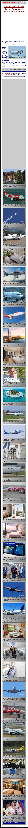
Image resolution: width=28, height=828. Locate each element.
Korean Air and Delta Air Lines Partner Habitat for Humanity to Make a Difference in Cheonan (14, 671)
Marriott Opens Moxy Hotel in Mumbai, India (14, 356)
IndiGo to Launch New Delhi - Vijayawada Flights (14, 433)
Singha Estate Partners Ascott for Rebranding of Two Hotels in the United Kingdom (14, 789)
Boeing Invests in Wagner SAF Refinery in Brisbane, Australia (14, 572)
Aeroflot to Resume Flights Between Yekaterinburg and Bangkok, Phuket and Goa (14, 591)
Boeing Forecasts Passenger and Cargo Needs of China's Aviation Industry (14, 217)
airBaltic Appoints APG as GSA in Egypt (14, 651)
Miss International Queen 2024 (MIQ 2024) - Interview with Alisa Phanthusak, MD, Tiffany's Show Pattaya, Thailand (14, 810)
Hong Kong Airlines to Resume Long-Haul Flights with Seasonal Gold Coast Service (14, 317)
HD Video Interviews (14, 73)
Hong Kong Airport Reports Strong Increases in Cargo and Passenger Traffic (14, 452)
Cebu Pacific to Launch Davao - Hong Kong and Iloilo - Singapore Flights (14, 749)
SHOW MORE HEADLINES (11, 822)
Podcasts (23, 73)
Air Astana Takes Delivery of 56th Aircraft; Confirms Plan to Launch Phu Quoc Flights (14, 612)
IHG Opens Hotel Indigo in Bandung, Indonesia (14, 532)
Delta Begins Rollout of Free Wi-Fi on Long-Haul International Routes (14, 472)
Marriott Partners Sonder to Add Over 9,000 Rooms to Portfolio (14, 513)
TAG (17, 74)
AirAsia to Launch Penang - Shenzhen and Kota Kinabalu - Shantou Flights (14, 197)
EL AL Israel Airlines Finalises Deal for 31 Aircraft (14, 731)
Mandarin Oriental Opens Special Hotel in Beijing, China (14, 178)
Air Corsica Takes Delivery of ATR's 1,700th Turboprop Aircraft (14, 237)
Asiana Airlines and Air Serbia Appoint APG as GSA (14, 415)
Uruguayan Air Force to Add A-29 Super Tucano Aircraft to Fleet (14, 276)
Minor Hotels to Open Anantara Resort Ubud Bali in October (14, 257)
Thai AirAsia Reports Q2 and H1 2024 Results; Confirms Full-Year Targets (14, 712)
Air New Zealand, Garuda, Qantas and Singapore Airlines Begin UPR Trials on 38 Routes (14, 692)
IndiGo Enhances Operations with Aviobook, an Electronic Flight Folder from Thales (14, 552)
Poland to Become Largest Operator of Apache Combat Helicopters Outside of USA (14, 768)
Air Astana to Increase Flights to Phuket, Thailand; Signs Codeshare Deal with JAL (14, 296)
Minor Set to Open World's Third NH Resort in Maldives (14, 396)
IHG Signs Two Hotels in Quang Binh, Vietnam (14, 337)
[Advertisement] (13, 27)
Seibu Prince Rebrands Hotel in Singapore (14, 632)
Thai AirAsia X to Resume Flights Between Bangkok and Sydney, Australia (14, 492)
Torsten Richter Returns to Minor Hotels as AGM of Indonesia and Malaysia (14, 376)
